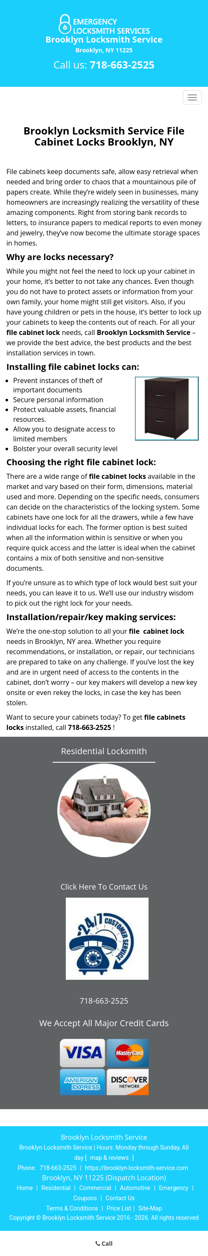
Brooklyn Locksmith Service (144, 332)
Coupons (85, 1198)
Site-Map (150, 1208)
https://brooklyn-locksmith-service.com (136, 1167)
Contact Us (120, 1198)
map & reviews (110, 1157)
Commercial (95, 1187)
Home (25, 1187)
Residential (56, 1187)
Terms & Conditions (72, 1208)
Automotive (135, 1187)
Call (104, 1243)
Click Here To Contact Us (103, 886)
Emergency (173, 1187)
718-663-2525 (122, 64)
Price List (119, 1208)
